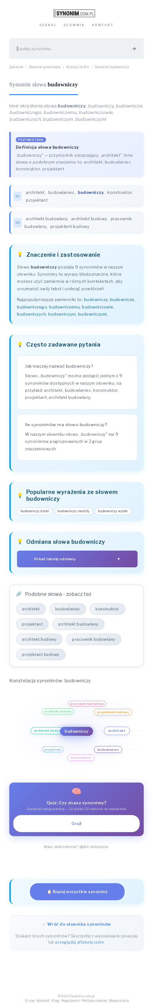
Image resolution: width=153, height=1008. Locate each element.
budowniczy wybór (113, 511)
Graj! (76, 823)
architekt (35, 192)
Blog (55, 1001)
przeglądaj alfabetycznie (79, 942)
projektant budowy (70, 226)
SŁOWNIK (74, 25)
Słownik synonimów (45, 67)
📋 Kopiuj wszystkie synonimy (77, 891)
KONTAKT (103, 25)
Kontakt (43, 1001)
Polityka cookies (94, 1001)
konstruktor (119, 192)
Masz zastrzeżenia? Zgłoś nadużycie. (76, 846)
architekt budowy (89, 218)
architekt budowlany (47, 218)
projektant (37, 200)
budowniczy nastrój (73, 511)
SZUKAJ (47, 25)
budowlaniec (61, 192)
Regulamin (71, 1001)
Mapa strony (119, 1001)
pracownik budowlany (93, 639)
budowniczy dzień (34, 511)
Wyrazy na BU (77, 67)
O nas (30, 1001)
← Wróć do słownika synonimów (76, 924)
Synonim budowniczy (112, 67)
